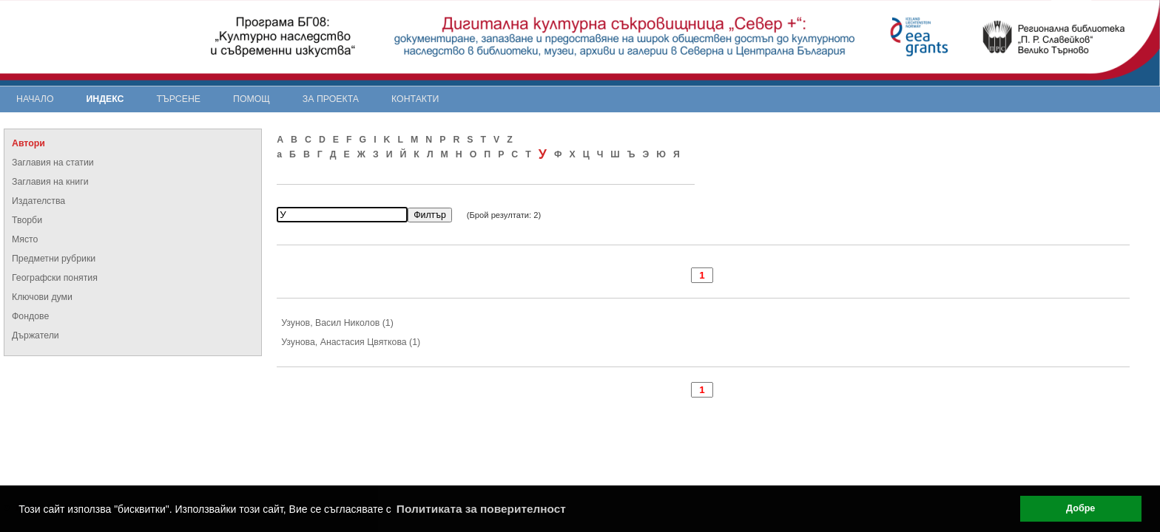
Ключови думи (42, 297)
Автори (28, 143)
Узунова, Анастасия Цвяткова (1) (350, 342)
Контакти (415, 99)
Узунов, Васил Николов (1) (337, 323)
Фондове (30, 316)
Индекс (105, 99)
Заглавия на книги (50, 182)
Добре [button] (1080, 508)
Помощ (251, 99)
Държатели (35, 335)
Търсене (178, 99)
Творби (27, 220)
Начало (35, 99)
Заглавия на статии (53, 162)
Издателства (38, 201)
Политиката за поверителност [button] (481, 508)
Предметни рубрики (53, 258)
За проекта (331, 99)
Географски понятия (55, 278)
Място (25, 239)
